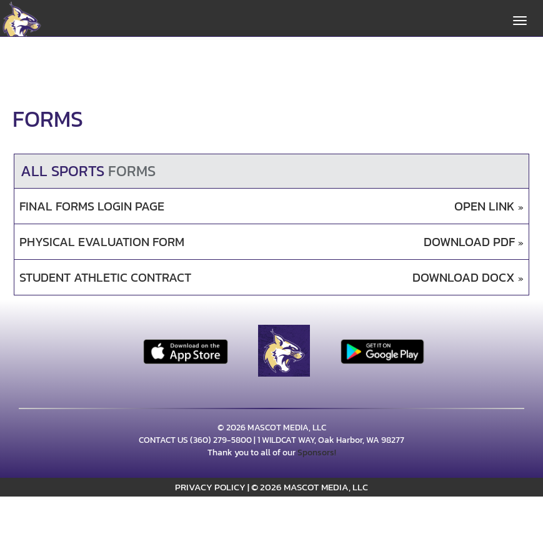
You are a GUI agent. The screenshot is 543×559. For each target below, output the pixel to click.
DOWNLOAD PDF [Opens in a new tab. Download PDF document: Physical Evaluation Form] (474, 242)
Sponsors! (316, 452)
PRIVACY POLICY (210, 487)
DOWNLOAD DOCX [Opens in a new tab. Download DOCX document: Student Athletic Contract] (468, 278)
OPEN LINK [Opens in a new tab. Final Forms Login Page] (489, 206)
